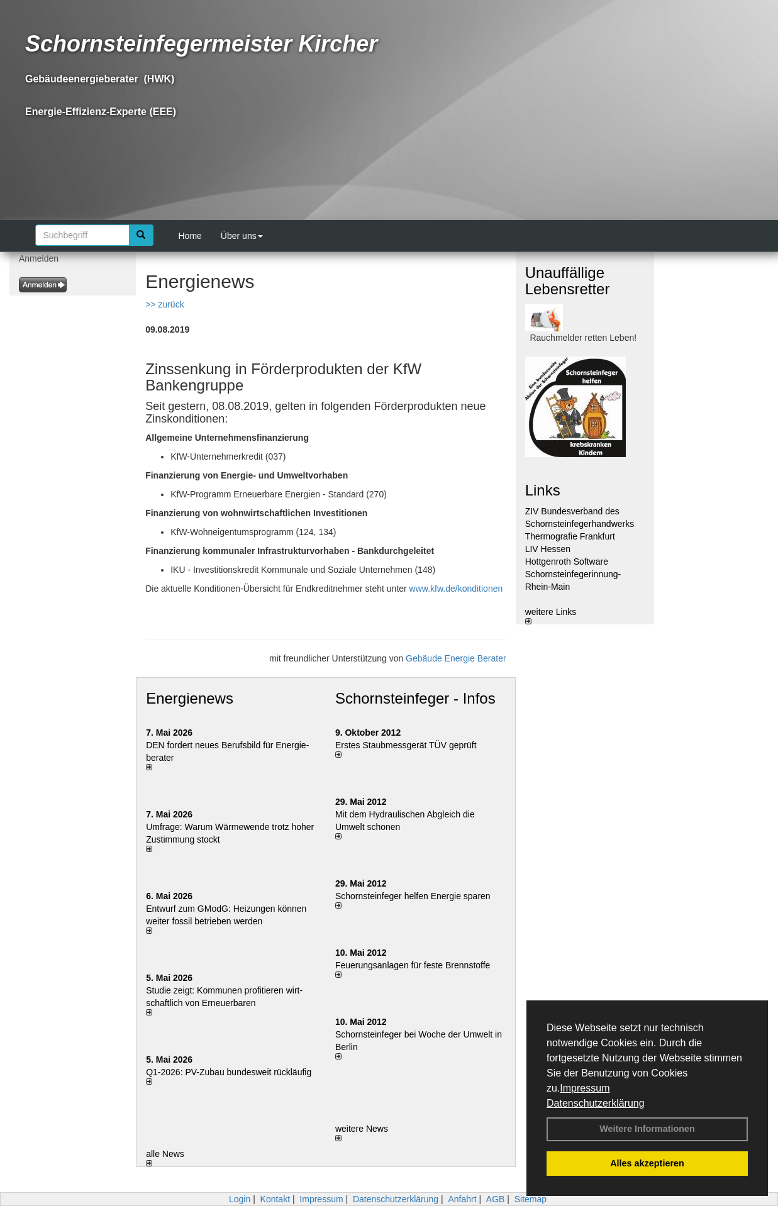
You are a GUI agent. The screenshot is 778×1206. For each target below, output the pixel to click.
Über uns (242, 236)
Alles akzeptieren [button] (647, 1163)
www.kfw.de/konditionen (456, 589)
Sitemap (530, 1199)
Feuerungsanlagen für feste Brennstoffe (412, 965)
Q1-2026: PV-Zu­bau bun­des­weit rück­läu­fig (228, 1072)
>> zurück (164, 304)
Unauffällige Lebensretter (567, 280)
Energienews (189, 698)
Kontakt (275, 1199)
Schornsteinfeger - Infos (415, 698)
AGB (495, 1199)
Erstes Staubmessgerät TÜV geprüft (406, 745)
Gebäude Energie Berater (456, 658)
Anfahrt (462, 1199)
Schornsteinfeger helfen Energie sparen (413, 896)
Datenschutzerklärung (596, 1103)
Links (542, 490)
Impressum (584, 1088)
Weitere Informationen (647, 1129)
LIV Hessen (547, 549)
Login (239, 1199)
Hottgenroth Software (566, 561)
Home (190, 236)
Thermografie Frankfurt (570, 536)
